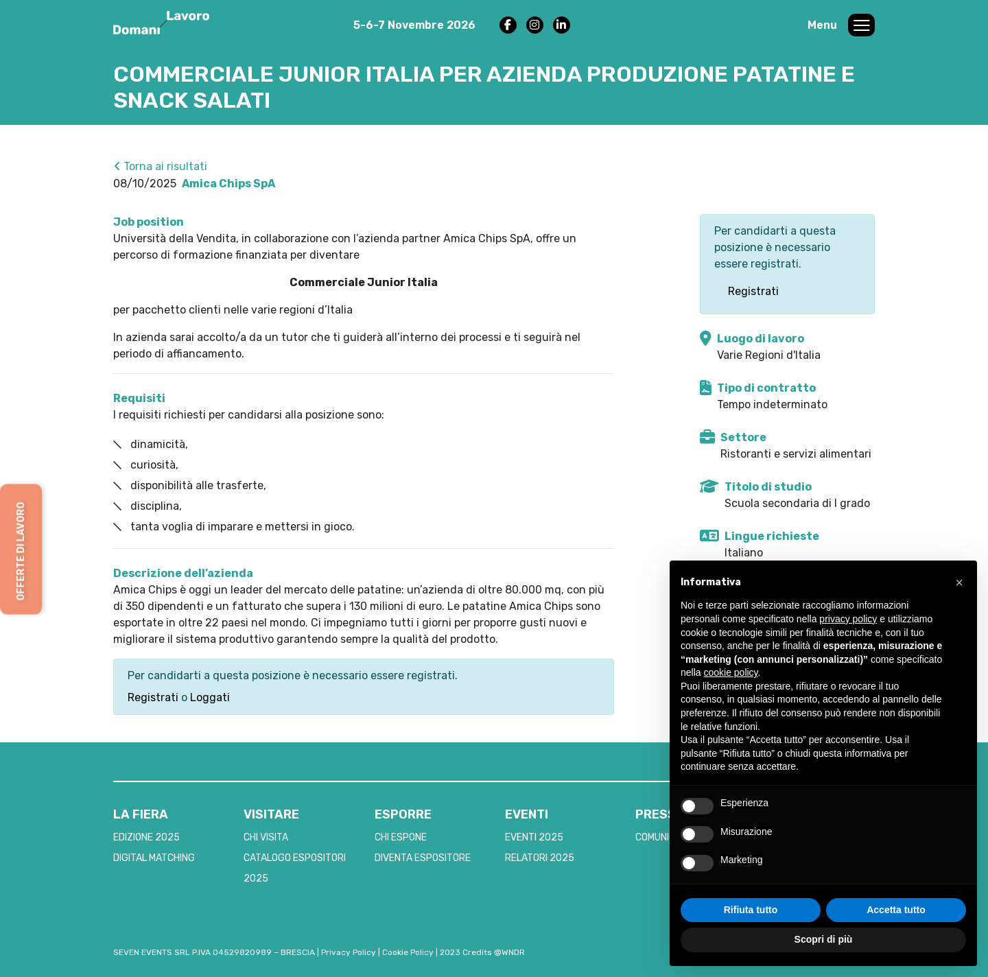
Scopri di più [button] (824, 939)
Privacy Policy (348, 952)
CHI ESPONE (401, 837)
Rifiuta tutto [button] (751, 909)
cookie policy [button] (730, 672)
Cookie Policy (408, 952)
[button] (959, 582)
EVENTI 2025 (534, 837)
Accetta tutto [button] (896, 909)
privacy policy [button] (848, 618)
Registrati (153, 697)
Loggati (210, 697)
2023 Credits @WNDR (482, 952)
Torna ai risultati (160, 166)
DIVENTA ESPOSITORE (423, 858)
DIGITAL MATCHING (154, 858)
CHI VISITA (266, 837)
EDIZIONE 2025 (146, 837)
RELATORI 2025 (539, 858)
